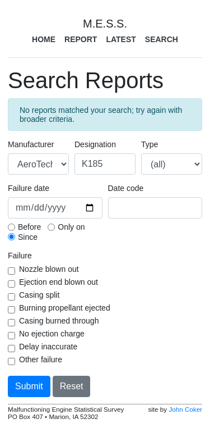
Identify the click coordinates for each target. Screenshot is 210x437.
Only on (71, 226)
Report (80, 39)
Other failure (40, 359)
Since (28, 237)
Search (161, 39)
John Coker (185, 409)
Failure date (28, 188)
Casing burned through (59, 320)
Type (149, 144)
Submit (29, 386)
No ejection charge (52, 333)
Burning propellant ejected (64, 307)
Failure (20, 255)
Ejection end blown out (58, 281)
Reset (71, 386)
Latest (121, 39)
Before (29, 226)
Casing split (39, 294)
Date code (126, 188)
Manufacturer (31, 144)
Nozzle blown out (49, 269)
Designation (95, 144)
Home (43, 39)
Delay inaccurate (48, 346)
